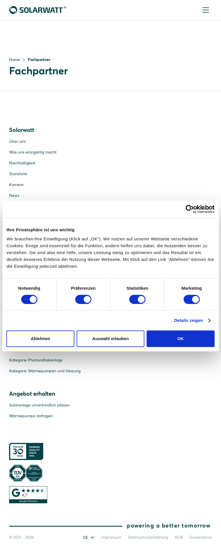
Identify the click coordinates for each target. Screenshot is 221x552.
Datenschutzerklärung (148, 537)
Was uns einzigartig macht (33, 152)
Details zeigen (188, 320)
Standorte (18, 173)
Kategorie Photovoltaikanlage (36, 360)
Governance (201, 537)
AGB (179, 537)
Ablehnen (40, 338)
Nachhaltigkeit (22, 162)
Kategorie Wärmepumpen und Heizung (44, 370)
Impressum (111, 537)
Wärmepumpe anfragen (31, 415)
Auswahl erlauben (110, 338)
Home (14, 59)
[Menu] (206, 10)
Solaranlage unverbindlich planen (39, 405)
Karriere (16, 184)
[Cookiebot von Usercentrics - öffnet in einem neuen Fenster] (189, 209)
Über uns (17, 141)
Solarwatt (21, 129)
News (14, 195)
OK (180, 338)
